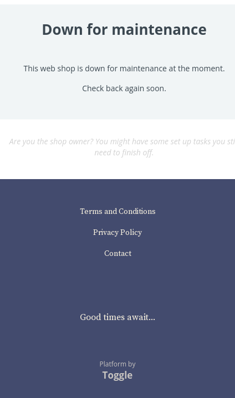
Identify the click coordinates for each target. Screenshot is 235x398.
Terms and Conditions (118, 212)
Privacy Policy (117, 233)
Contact (117, 254)
